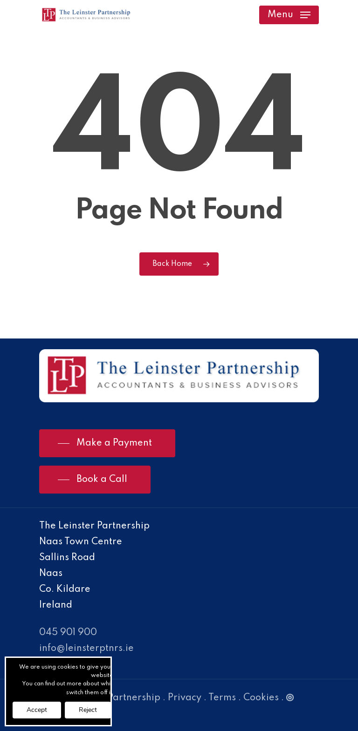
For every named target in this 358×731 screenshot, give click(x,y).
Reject (88, 709)
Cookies (261, 698)
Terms (222, 698)
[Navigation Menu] (289, 14)
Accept (37, 709)
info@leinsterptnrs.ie (86, 648)
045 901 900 (68, 632)
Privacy (184, 698)
